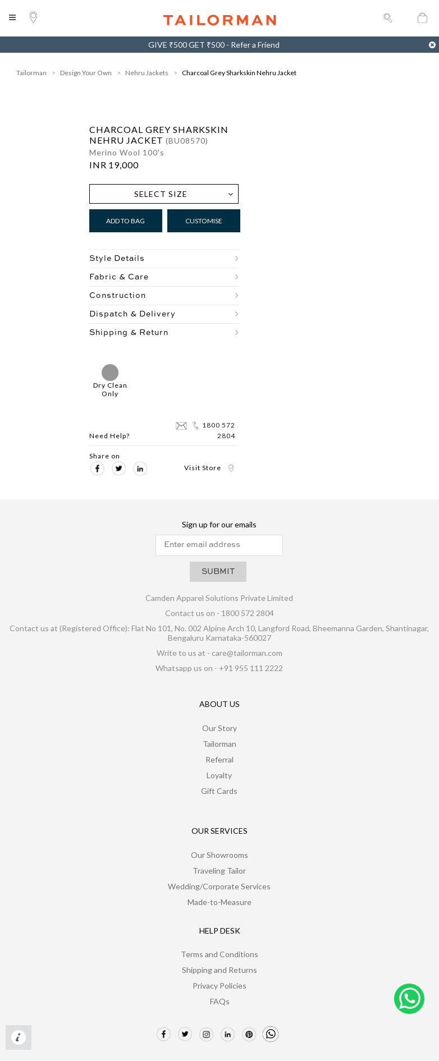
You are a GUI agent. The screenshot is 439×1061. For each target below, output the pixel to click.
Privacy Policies (219, 985)
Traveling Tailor (219, 870)
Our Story (219, 728)
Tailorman (31, 72)
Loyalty (219, 775)
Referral (219, 759)
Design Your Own (86, 72)
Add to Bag (125, 221)
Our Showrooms (219, 855)
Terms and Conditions (219, 954)
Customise (203, 221)
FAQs (220, 1001)
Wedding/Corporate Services (219, 886)
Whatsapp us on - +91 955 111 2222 (219, 668)
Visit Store (209, 467)
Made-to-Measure (219, 902)
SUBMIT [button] (218, 572)
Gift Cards (219, 791)
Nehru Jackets (146, 72)
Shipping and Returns (219, 970)
